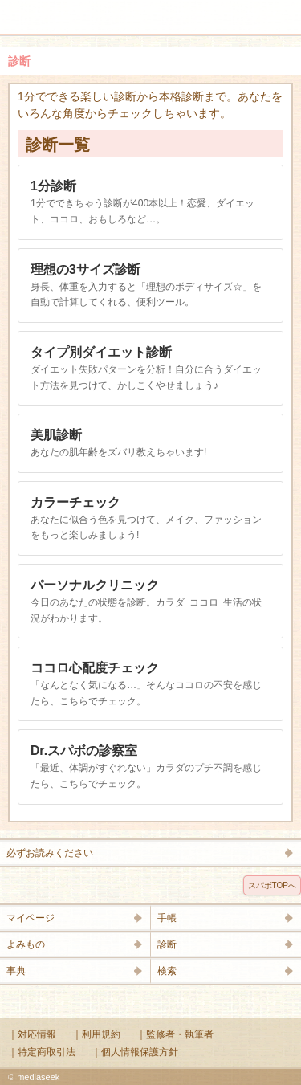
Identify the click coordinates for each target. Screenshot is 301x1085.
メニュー (22, 9)
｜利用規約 (96, 1034)
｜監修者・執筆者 (175, 1034)
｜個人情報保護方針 (135, 1052)
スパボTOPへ (272, 885)
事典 (16, 971)
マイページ (30, 918)
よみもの (25, 944)
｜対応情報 (32, 1034)
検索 (238, 9)
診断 (167, 944)
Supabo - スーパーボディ (154, 20)
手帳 (167, 918)
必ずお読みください (49, 853)
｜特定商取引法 (41, 1052)
